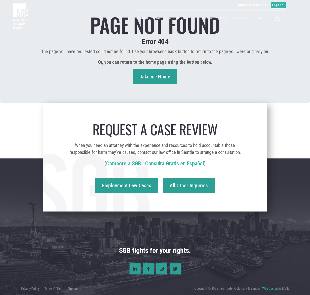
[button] (279, 19)
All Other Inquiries (189, 185)
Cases (204, 18)
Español (278, 5)
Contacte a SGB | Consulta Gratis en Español (155, 163)
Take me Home (155, 77)
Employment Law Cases (126, 185)
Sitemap (72, 289)
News (238, 18)
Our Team (184, 18)
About (140, 18)
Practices (161, 18)
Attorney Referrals (252, 5)
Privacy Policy (30, 289)
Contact (256, 18)
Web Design (270, 288)
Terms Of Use (53, 289)
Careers (223, 18)
